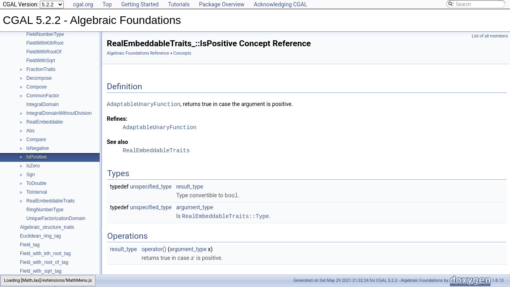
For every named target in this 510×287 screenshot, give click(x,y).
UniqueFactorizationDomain (55, 218)
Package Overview (221, 4)
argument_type (194, 206)
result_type (189, 186)
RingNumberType (44, 209)
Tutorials (179, 4)
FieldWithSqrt (40, 60)
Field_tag (29, 245)
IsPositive (36, 157)
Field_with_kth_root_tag (45, 253)
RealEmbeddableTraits (50, 201)
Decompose (39, 78)
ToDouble (36, 183)
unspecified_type (151, 186)
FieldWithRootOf (43, 52)
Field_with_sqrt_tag (40, 271)
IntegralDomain (42, 104)
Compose (36, 87)
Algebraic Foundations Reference (138, 53)
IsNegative (37, 148)
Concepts (182, 53)
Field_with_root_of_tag (44, 262)
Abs (30, 131)
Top (107, 4)
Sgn (30, 174)
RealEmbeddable (44, 122)
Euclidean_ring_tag (40, 236)
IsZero (33, 166)
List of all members (490, 36)
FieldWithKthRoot (44, 43)
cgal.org (83, 4)
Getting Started (140, 4)
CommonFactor (42, 95)
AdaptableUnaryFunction (143, 104)
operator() (153, 248)
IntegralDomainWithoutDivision (59, 113)
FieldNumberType (45, 34)
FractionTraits (40, 69)
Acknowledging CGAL (280, 4)
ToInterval (36, 192)
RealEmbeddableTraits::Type (225, 215)
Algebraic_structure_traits (47, 227)
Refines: (117, 118)
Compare (36, 139)
